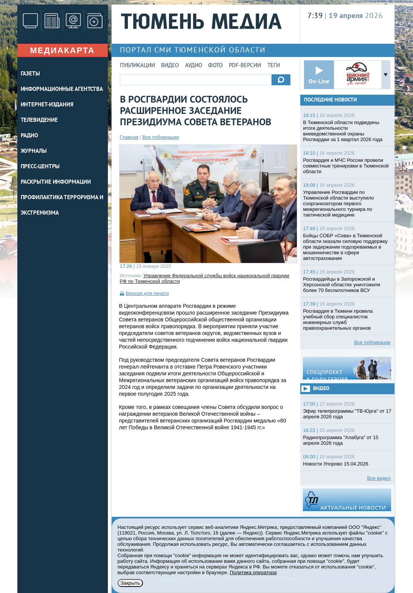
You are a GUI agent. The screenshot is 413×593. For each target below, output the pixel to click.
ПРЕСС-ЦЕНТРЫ (40, 167)
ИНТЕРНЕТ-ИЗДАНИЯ (47, 105)
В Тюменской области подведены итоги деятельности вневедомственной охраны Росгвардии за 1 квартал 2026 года (342, 131)
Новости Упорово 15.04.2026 (335, 464)
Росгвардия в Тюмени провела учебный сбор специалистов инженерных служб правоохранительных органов (338, 319)
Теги (273, 65)
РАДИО (29, 136)
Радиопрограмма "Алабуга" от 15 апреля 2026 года (341, 440)
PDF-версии (245, 65)
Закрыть (130, 583)
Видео (170, 65)
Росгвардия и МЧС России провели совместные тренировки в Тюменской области (346, 165)
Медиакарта (62, 50)
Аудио (193, 65)
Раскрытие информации (56, 182)
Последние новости (330, 100)
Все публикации (161, 137)
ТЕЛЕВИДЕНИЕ (39, 120)
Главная (129, 137)
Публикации (137, 65)
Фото (215, 65)
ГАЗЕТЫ (30, 74)
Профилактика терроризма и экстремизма (62, 205)
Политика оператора (253, 572)
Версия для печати (147, 293)
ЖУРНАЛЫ (34, 151)
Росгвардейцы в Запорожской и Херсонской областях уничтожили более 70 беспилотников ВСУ (342, 284)
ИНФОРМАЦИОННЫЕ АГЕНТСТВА (62, 89)
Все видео (378, 478)
